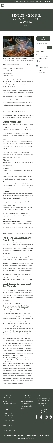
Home (40, 395)
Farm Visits (47, 403)
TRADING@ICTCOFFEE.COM (8, 401)
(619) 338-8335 (41, 62)
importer (31, 90)
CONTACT (7, 409)
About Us (39, 398)
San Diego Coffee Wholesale (43, 400)
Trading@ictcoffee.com (32, 1)
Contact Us (45, 405)
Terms (29, 435)
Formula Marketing (30, 438)
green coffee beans (19, 60)
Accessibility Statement (42, 435)
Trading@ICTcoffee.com (43, 67)
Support (41, 1)
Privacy (34, 435)
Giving (41, 405)
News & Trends (45, 395)
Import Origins (41, 403)
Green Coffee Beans (46, 398)
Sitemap (26, 437)
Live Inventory (43, 38)
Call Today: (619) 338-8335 (20, 1)
